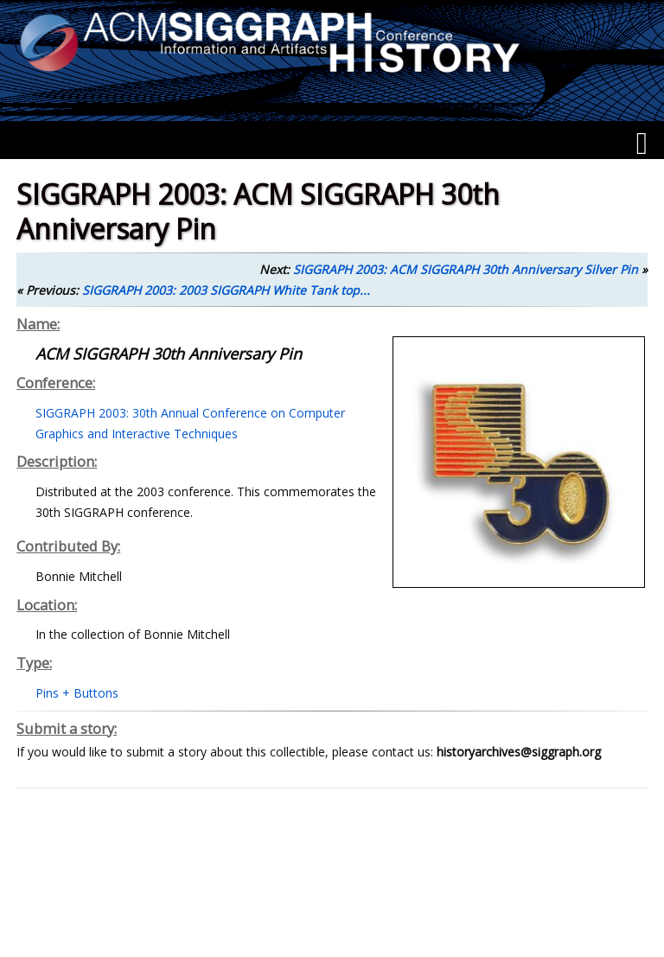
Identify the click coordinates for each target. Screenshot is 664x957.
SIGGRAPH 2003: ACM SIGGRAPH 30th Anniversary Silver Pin (465, 269)
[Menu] (642, 143)
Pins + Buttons (76, 693)
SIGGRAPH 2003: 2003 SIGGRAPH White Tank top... (226, 290)
